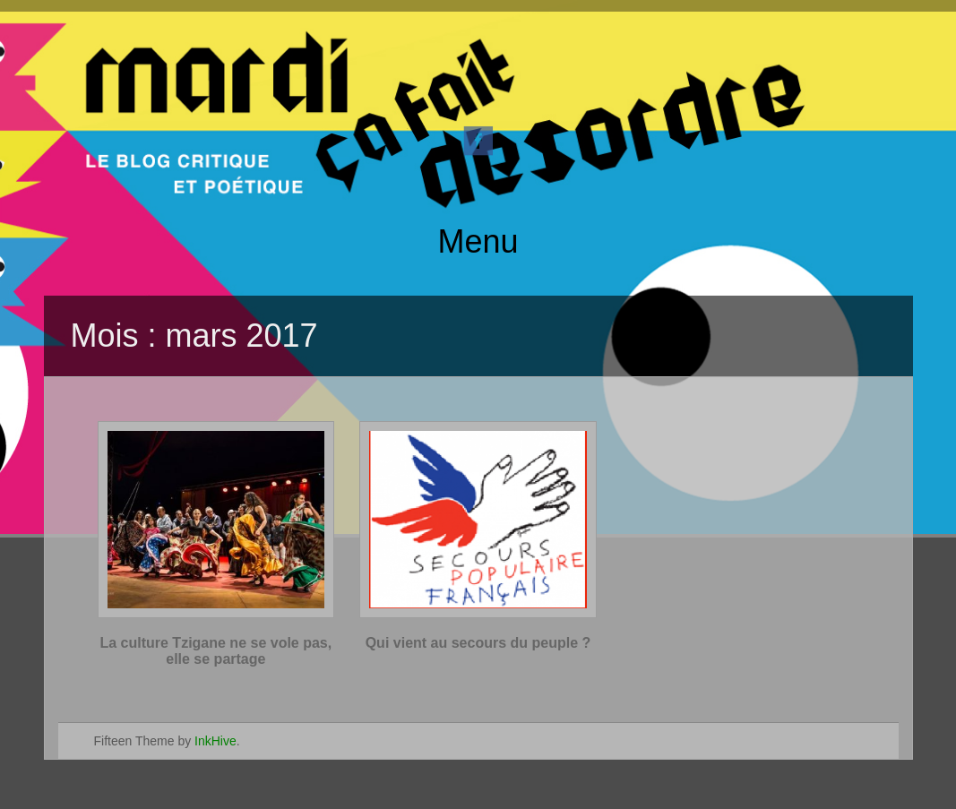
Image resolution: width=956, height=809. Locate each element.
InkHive (215, 741)
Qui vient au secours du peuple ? (478, 642)
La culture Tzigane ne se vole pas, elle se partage (215, 651)
